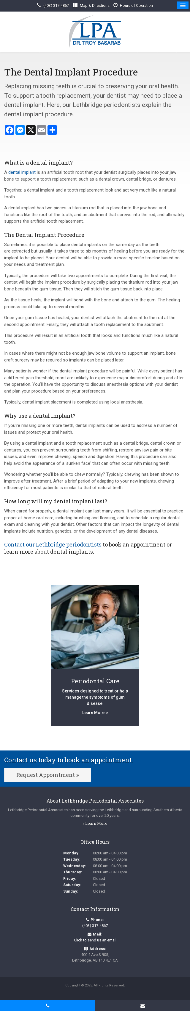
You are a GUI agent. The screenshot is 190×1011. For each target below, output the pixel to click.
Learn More (93, 712)
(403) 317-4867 (56, 5)
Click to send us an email (95, 940)
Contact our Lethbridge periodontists (53, 544)
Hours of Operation (136, 5)
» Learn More (95, 823)
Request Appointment (45, 774)
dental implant (22, 172)
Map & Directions (95, 5)
